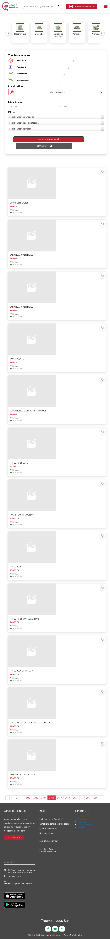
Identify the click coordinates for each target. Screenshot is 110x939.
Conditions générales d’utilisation (54, 823)
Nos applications (46, 833)
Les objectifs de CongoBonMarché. (47, 850)
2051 (75, 797)
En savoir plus (14, 837)
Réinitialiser (44, 146)
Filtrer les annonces (48, 139)
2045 (27, 797)
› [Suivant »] (102, 797)
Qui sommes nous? (48, 828)
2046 (35, 797)
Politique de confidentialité (51, 819)
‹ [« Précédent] (7, 797)
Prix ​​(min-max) (15, 102)
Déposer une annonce (81, 6)
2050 (67, 797)
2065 (88, 797)
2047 (43, 797)
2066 (96, 797)
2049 (59, 797)
